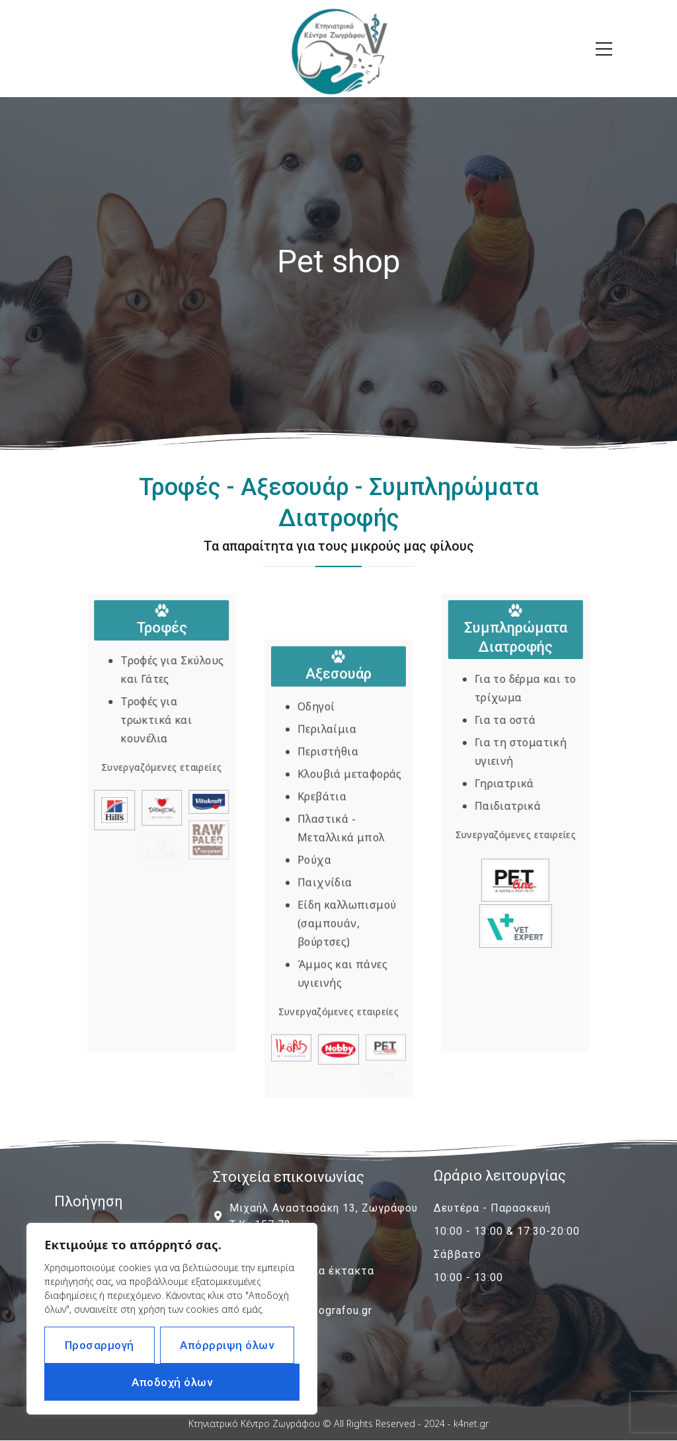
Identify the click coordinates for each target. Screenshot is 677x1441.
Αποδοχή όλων (172, 1382)
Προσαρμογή (99, 1345)
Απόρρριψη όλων (227, 1345)
